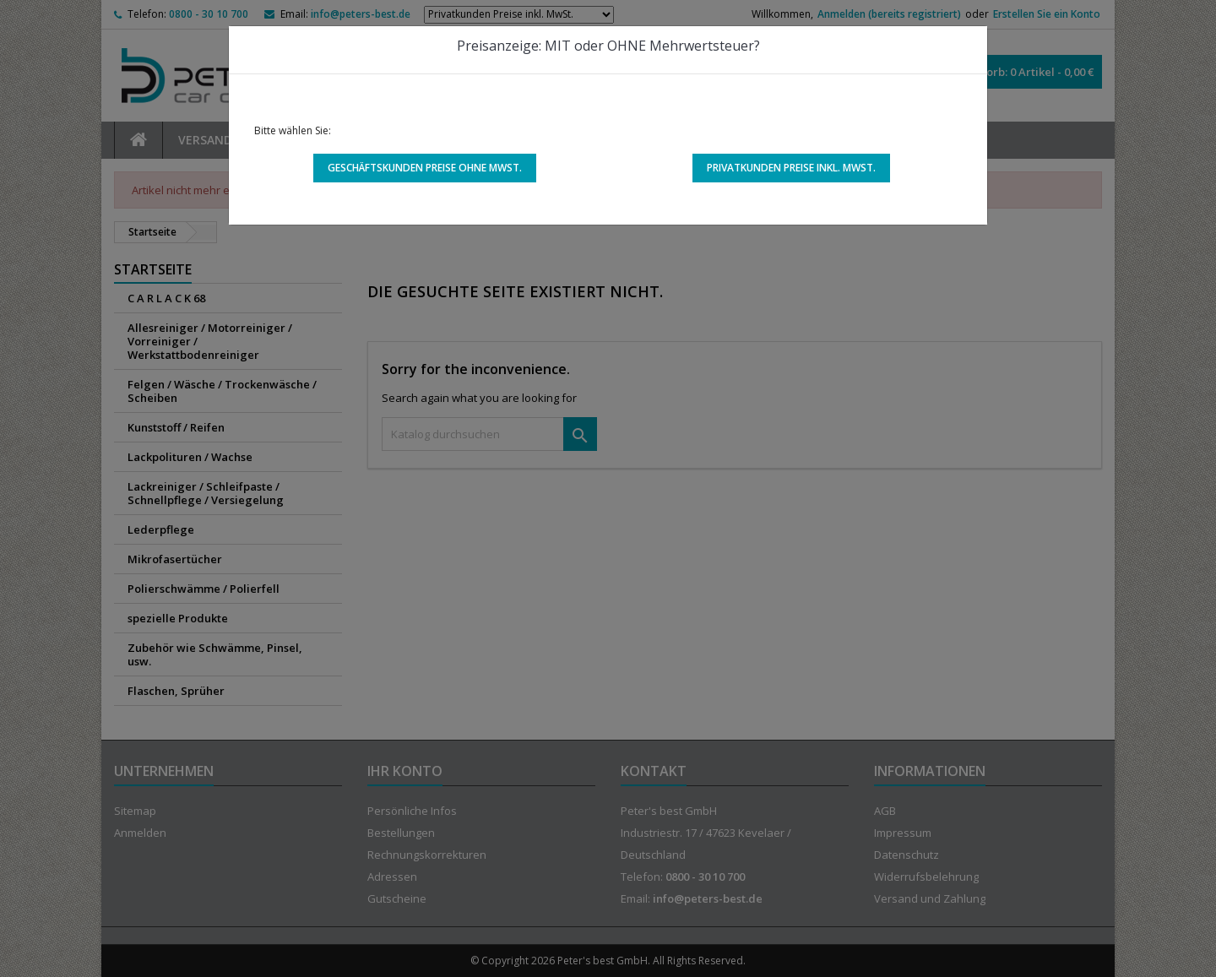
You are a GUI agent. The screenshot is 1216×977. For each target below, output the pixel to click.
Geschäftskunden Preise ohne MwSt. (425, 167)
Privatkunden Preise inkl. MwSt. (791, 167)
